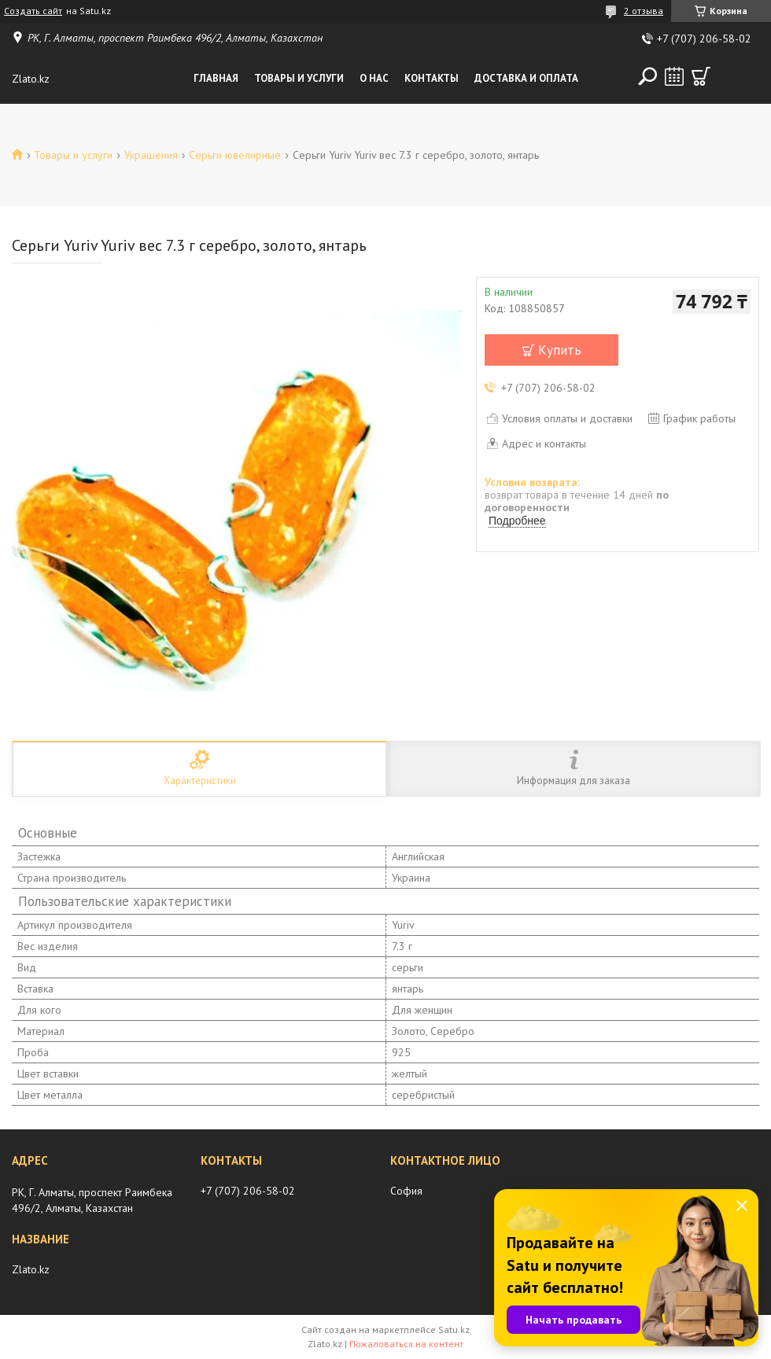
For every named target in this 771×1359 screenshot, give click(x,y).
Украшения (151, 155)
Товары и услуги (299, 78)
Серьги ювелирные (235, 155)
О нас (374, 78)
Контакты (431, 78)
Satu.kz (454, 1329)
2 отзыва (643, 11)
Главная (216, 78)
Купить (559, 350)
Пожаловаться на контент (406, 1344)
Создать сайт (33, 11)
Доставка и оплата (526, 78)
